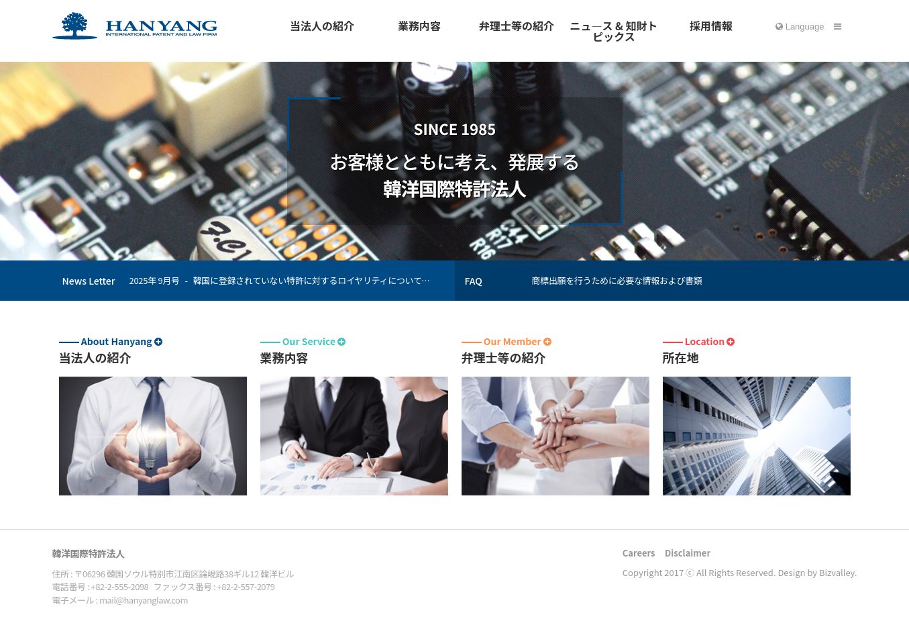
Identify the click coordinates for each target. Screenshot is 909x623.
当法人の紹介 (322, 25)
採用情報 (711, 25)
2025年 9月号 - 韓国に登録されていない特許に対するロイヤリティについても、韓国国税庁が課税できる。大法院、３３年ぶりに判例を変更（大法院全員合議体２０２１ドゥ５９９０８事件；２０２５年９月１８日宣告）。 (283, 280)
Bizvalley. (838, 572)
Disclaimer (687, 552)
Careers (639, 552)
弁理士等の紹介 (516, 25)
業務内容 (419, 25)
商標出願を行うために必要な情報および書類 (617, 280)
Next (440, 285)
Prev (440, 275)
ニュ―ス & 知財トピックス (613, 31)
